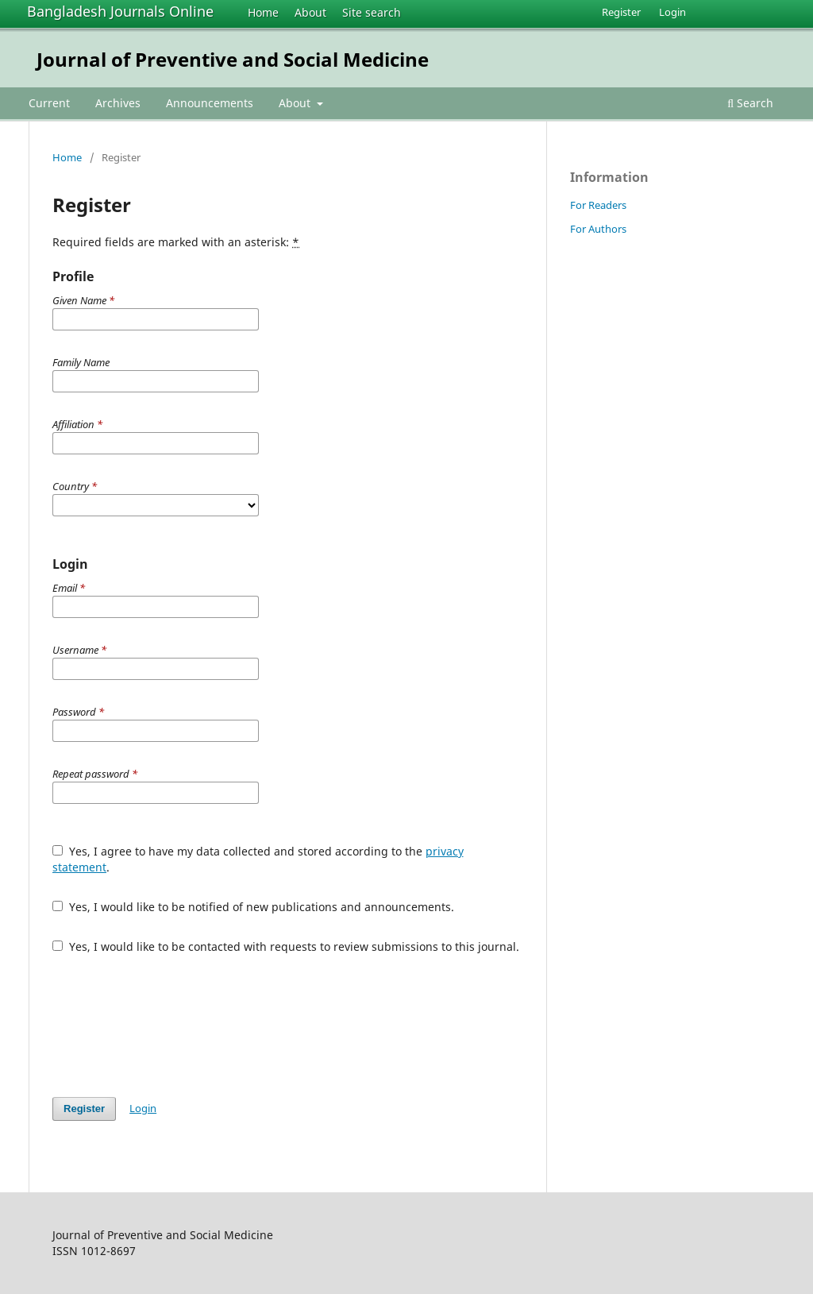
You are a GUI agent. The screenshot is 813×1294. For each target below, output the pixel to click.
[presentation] (173, 1025)
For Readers (598, 205)
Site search (371, 12)
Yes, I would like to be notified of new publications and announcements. (253, 906)
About (310, 12)
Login (672, 12)
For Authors (598, 229)
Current (49, 102)
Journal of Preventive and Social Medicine (233, 59)
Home (263, 12)
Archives (118, 102)
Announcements (209, 102)
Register (621, 12)
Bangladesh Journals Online (120, 11)
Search (750, 102)
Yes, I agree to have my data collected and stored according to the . (258, 859)
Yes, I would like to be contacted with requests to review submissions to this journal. (285, 946)
